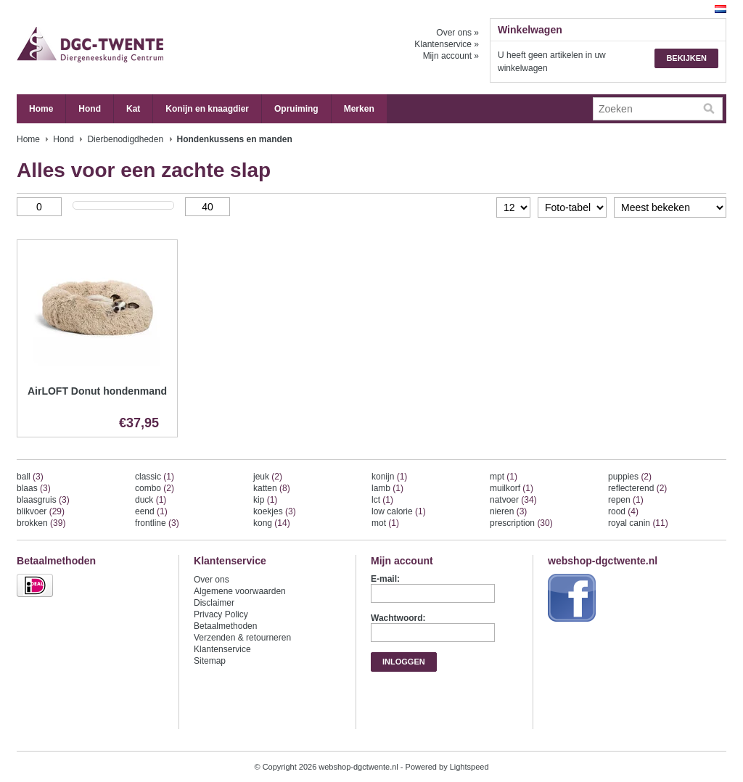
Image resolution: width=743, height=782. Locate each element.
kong (271, 523)
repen (626, 500)
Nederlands (720, 9)
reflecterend (637, 488)
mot (385, 523)
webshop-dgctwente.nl (162, 47)
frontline (157, 523)
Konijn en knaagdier (207, 109)
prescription (521, 523)
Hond (89, 109)
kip (265, 500)
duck (150, 500)
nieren (508, 511)
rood (623, 511)
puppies (630, 477)
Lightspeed (469, 766)
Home (41, 109)
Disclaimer (214, 603)
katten (271, 488)
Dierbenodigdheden (125, 139)
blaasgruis (43, 500)
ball (30, 477)
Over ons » (457, 33)
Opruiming (296, 109)
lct (382, 500)
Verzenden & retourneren (242, 638)
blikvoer (41, 511)
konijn (389, 477)
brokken (41, 523)
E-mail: (385, 579)
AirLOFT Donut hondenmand (97, 391)
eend (151, 511)
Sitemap (210, 661)
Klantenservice (222, 649)
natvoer (513, 500)
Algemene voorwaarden (240, 591)
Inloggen (403, 661)
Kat (133, 109)
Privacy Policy (221, 614)
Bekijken (686, 58)
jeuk (267, 477)
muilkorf (511, 488)
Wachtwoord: (398, 618)
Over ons (211, 580)
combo (154, 488)
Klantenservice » (446, 44)
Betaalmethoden (225, 626)
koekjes (274, 511)
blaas (34, 488)
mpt (503, 477)
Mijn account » (451, 56)
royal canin (638, 523)
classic (154, 477)
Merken (359, 109)
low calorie (399, 511)
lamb (387, 488)
